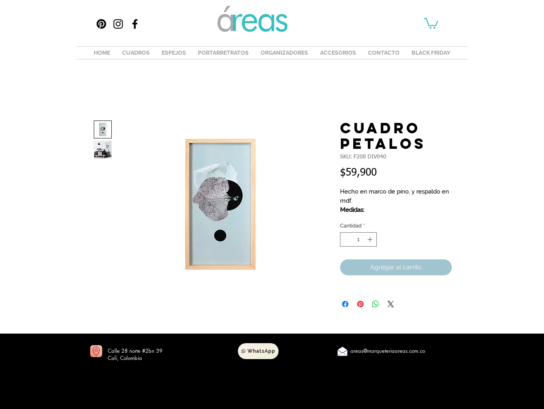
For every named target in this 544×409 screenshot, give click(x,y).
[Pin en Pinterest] (360, 304)
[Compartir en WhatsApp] (375, 304)
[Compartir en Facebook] (345, 304)
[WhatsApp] (258, 351)
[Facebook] (135, 24)
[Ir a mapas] (96, 351)
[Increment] (371, 239)
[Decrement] (346, 239)
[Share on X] (391, 304)
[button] (431, 23)
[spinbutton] (358, 239)
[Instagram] (118, 24)
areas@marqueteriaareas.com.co (387, 350)
